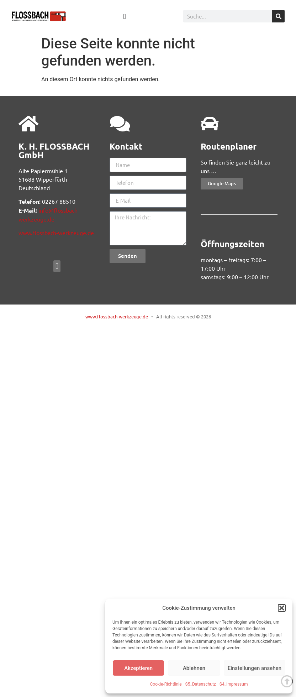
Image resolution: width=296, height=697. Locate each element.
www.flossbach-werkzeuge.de (56, 232)
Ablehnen (194, 668)
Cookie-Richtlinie (166, 684)
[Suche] (278, 16)
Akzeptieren (138, 668)
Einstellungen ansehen (254, 668)
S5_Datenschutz (200, 684)
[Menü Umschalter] (124, 16)
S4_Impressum (234, 684)
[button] (281, 608)
